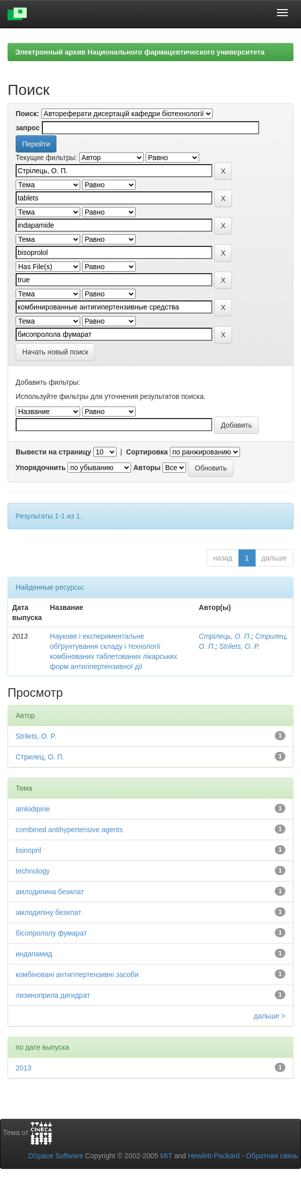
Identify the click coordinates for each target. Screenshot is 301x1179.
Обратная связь (272, 1156)
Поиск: (27, 114)
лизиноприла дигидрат (53, 995)
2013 (23, 1068)
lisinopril (28, 850)
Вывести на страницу (53, 452)
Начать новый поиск (55, 352)
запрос (28, 128)
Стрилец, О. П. (40, 757)
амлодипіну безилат (48, 912)
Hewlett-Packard (214, 1156)
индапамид (34, 954)
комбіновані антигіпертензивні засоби (77, 974)
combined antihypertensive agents (69, 830)
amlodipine (33, 809)
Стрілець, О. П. (225, 636)
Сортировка (147, 452)
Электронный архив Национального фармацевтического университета (140, 52)
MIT (166, 1156)
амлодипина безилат (50, 892)
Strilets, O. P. (239, 646)
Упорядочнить (41, 468)
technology (33, 871)
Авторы (146, 468)
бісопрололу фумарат (51, 933)
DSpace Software (55, 1156)
